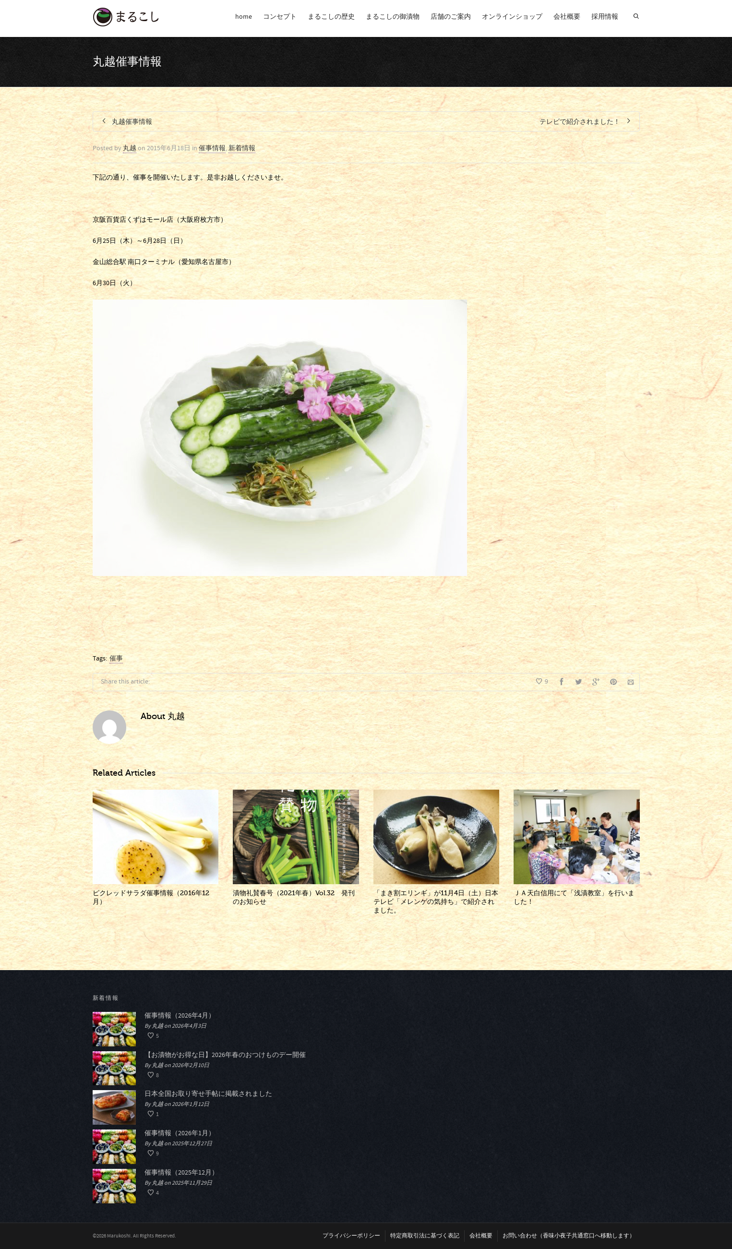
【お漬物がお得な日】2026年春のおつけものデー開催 (225, 1055)
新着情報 (241, 148)
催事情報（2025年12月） (181, 1173)
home (243, 16)
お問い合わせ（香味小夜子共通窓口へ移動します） (569, 1235)
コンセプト (280, 16)
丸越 (129, 148)
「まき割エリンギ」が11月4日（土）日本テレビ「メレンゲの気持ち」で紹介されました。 (435, 901)
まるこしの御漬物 (393, 16)
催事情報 (212, 148)
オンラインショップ (512, 16)
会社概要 (566, 16)
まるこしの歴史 (331, 16)
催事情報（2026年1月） (179, 1133)
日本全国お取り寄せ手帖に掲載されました (208, 1094)
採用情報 (604, 16)
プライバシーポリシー (351, 1235)
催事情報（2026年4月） (179, 1016)
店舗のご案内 (451, 16)
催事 (116, 658)
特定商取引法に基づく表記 (424, 1235)
